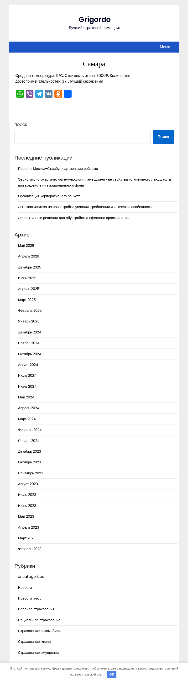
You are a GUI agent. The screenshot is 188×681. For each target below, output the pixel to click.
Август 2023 (28, 483)
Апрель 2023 (28, 527)
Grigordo (95, 20)
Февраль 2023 (30, 548)
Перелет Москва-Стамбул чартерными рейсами (58, 168)
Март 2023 (27, 538)
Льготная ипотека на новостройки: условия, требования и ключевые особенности (85, 206)
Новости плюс (29, 598)
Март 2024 (27, 418)
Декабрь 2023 (29, 451)
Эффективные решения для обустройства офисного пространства (73, 217)
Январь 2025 (28, 321)
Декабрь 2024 (29, 332)
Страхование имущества (38, 652)
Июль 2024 (27, 375)
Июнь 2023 (27, 505)
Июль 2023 (27, 494)
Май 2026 (26, 245)
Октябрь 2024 (29, 353)
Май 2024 (26, 397)
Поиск (20, 124)
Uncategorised (31, 576)
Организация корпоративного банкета (49, 195)
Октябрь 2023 (29, 462)
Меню (165, 47)
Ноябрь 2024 (29, 342)
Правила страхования (36, 608)
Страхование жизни (34, 641)
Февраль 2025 (30, 310)
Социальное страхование (39, 619)
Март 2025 (27, 299)
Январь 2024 (28, 440)
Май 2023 (26, 516)
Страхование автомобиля (39, 630)
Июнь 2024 (27, 386)
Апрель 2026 (28, 256)
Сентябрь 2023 (30, 473)
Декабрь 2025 (29, 267)
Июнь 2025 (27, 277)
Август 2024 (28, 364)
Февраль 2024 (30, 429)
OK (111, 674)
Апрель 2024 (28, 407)
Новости (25, 587)
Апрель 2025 (28, 288)
